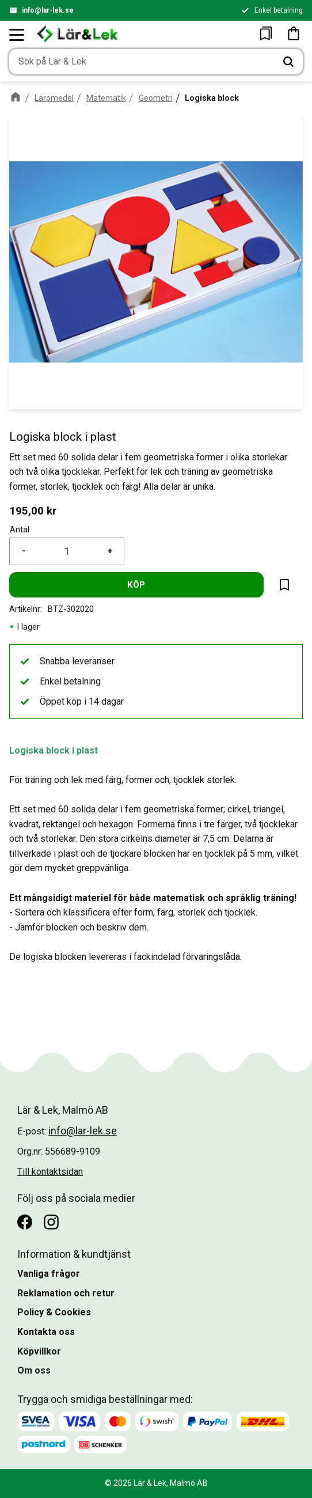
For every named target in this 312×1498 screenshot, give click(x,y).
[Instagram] (51, 1222)
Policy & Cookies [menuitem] (54, 1312)
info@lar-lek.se (48, 10)
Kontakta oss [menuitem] (46, 1331)
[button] (17, 34)
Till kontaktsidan (50, 1171)
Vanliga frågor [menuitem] (48, 1273)
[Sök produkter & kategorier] (141, 61)
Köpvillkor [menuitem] (39, 1351)
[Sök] (288, 61)
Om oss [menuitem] (34, 1370)
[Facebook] (25, 1222)
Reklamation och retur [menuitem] (66, 1293)
